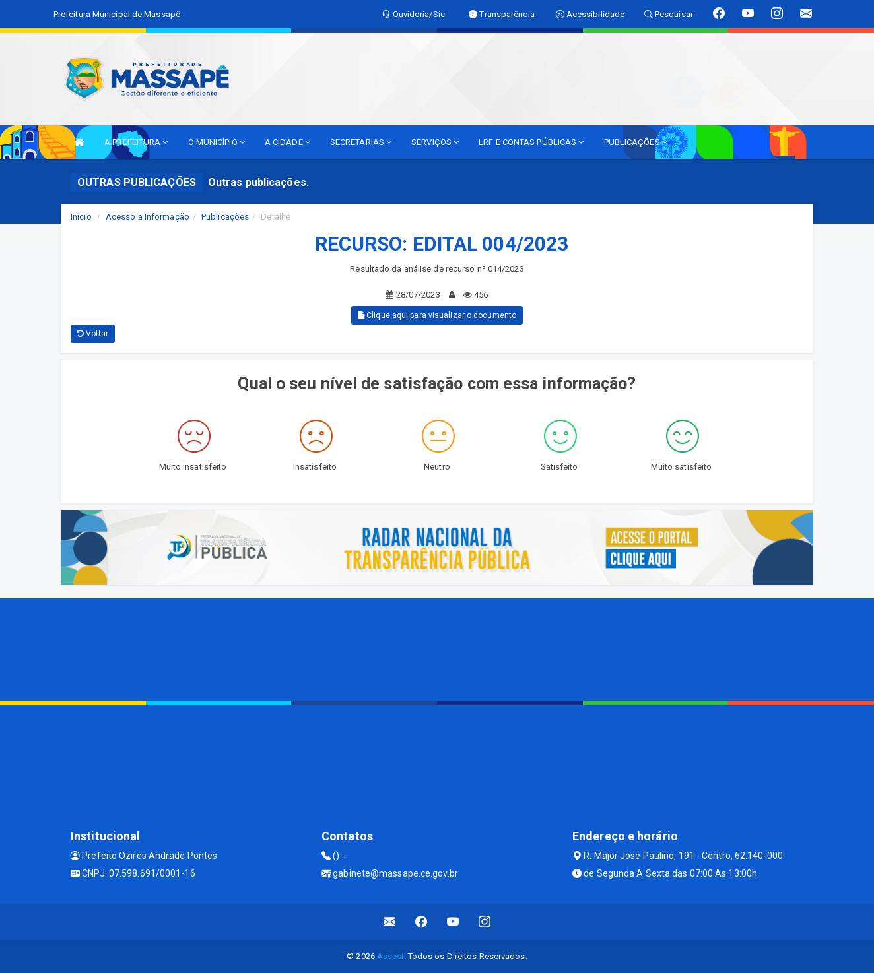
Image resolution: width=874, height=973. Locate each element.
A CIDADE (287, 142)
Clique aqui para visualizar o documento (437, 315)
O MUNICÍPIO (216, 142)
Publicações (225, 217)
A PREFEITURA (136, 142)
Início (81, 217)
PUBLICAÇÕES (635, 142)
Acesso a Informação (147, 217)
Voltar (92, 333)
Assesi (390, 956)
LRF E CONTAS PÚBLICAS (531, 142)
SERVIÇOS (435, 142)
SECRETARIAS (360, 142)
